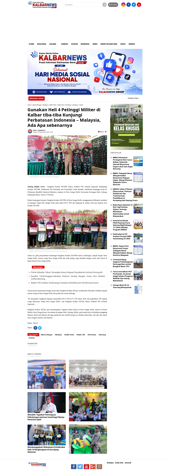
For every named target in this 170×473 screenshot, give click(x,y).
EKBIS (95, 44)
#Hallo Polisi (69, 335)
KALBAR (52, 44)
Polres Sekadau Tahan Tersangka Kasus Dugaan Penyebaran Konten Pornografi (66, 272)
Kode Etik (119, 463)
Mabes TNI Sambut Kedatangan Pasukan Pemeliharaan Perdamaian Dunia (64, 283)
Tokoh (81, 105)
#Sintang (102, 335)
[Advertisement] (85, 25)
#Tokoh (32, 338)
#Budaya (58, 335)
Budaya (45, 105)
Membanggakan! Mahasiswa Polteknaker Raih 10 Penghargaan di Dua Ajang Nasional (46, 449)
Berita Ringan (37, 105)
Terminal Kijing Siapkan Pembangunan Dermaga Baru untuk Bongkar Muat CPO (123, 262)
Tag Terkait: (33, 335)
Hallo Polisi (52, 105)
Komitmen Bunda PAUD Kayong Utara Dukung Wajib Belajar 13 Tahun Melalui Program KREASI (122, 225)
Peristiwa (68, 105)
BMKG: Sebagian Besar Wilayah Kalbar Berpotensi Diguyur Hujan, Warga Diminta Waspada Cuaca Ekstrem (122, 179)
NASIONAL (41, 44)
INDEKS (132, 44)
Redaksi (110, 463)
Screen (113, 4)
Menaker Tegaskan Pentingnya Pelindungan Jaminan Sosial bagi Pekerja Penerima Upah (46, 417)
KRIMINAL (85, 44)
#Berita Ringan (46, 335)
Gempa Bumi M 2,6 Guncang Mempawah (122, 286)
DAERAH (64, 44)
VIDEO (123, 44)
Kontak (128, 463)
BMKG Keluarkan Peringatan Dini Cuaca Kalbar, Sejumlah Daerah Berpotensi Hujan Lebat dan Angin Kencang (123, 163)
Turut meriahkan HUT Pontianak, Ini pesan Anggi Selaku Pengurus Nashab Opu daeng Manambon (123, 276)
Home (29, 105)
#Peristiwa (92, 335)
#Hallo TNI (81, 335)
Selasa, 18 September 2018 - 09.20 (43, 132)
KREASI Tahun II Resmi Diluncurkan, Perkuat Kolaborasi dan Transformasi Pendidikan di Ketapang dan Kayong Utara (125, 195)
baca (101, 132)
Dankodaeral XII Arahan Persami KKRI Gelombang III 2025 (122, 236)
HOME (31, 44)
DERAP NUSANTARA (109, 44)
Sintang (75, 105)
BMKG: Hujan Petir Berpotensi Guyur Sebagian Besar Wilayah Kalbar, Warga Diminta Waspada (122, 250)
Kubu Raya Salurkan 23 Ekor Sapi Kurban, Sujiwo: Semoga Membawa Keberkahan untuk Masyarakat (122, 210)
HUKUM (74, 44)
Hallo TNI (61, 105)
